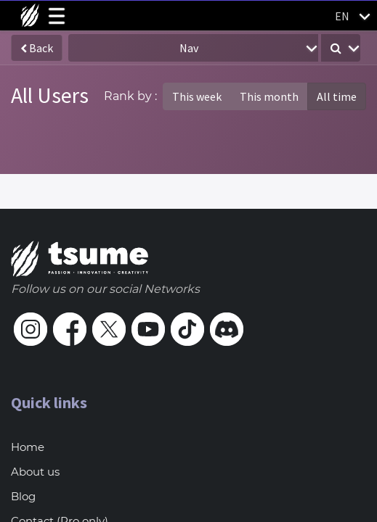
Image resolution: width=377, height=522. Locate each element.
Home (27, 447)
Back (36, 48)
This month (269, 96)
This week (197, 96)
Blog (23, 496)
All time (337, 96)
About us (35, 471)
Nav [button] (188, 48)
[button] (340, 48)
